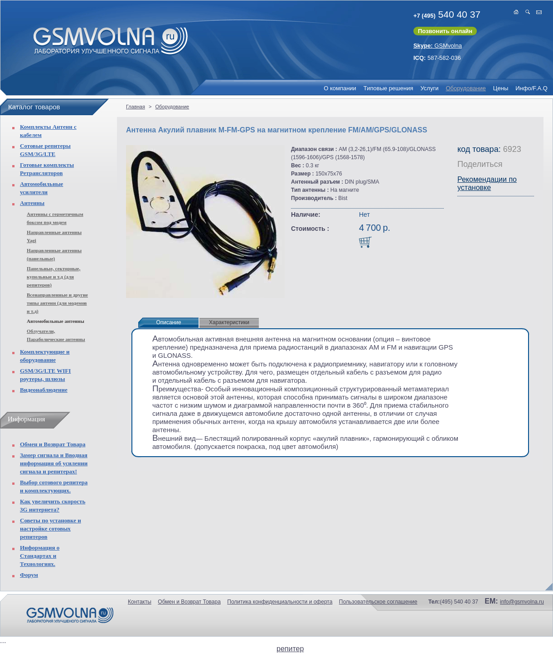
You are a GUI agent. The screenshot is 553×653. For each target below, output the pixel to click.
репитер (290, 649)
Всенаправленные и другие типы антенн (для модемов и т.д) (57, 303)
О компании (340, 88)
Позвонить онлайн (445, 31)
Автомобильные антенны (55, 321)
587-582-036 (437, 57)
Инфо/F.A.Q (531, 88)
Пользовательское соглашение (378, 602)
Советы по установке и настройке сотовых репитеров (50, 528)
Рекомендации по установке (487, 183)
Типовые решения (388, 88)
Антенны (32, 203)
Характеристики (229, 322)
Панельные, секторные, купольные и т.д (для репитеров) (53, 277)
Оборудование (465, 88)
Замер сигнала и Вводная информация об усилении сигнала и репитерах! (53, 463)
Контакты (139, 602)
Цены (500, 88)
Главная (135, 106)
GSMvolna (437, 45)
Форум (29, 574)
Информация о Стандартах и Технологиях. (39, 555)
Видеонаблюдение (44, 389)
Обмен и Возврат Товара (52, 444)
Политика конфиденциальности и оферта (279, 602)
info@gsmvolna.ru (522, 602)
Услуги (429, 88)
